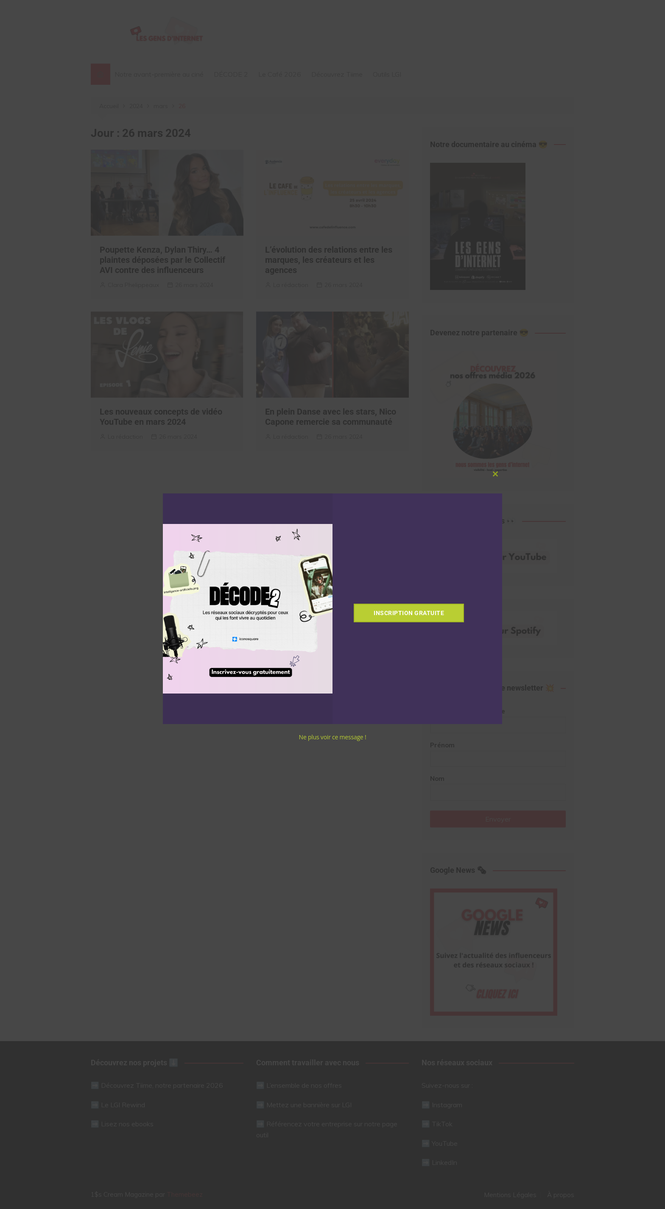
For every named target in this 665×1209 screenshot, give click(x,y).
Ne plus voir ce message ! (332, 737)
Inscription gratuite (409, 613)
